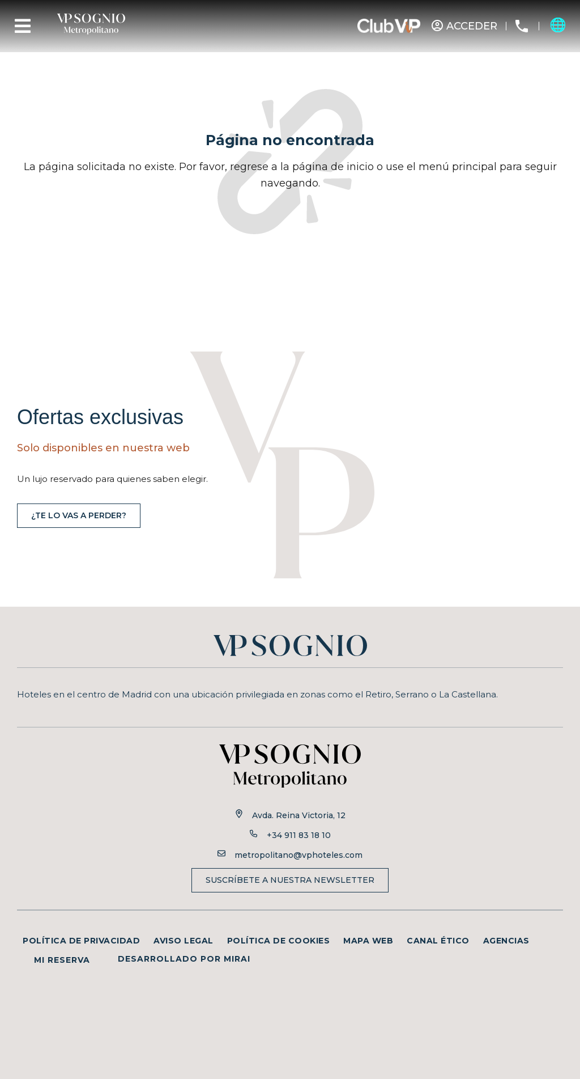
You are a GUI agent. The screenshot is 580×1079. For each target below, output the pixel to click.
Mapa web (368, 941)
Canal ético (438, 941)
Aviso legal (183, 941)
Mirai (237, 959)
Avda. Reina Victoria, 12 (299, 815)
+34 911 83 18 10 (299, 835)
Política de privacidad (81, 941)
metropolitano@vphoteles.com (298, 855)
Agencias (506, 941)
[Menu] (23, 26)
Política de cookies (278, 941)
